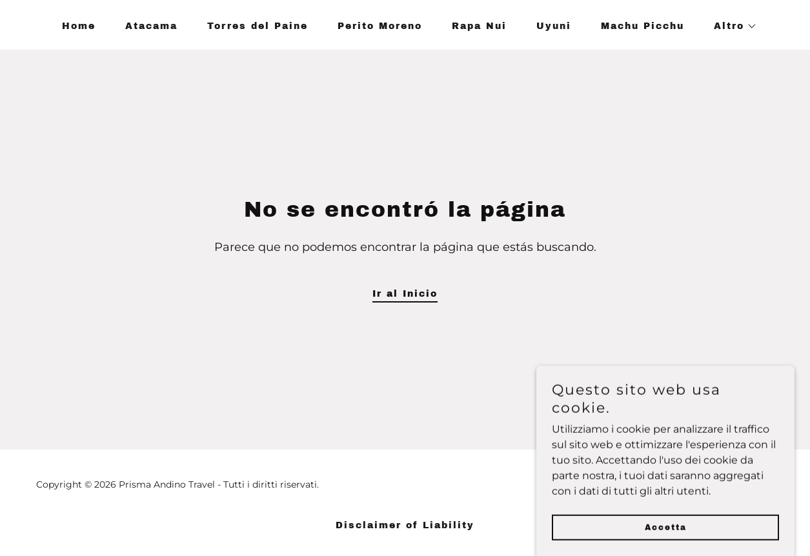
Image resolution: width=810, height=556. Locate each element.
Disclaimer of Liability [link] (405, 525)
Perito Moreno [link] (380, 26)
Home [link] (79, 26)
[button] (731, 26)
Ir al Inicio (405, 294)
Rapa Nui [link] (479, 26)
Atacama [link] (151, 26)
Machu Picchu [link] (642, 26)
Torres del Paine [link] (257, 26)
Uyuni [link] (553, 26)
